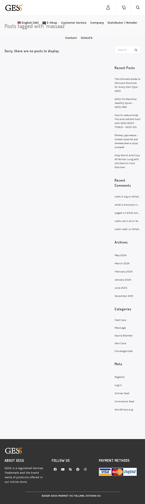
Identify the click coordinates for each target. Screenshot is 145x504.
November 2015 (124, 296)
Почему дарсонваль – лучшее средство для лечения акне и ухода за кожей (126, 141)
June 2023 (121, 287)
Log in (118, 385)
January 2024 (123, 279)
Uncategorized (123, 351)
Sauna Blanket (124, 335)
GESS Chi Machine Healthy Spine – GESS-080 (126, 103)
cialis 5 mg (121, 196)
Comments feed (124, 401)
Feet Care (120, 320)
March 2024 (122, 263)
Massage (120, 327)
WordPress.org (124, 409)
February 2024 (124, 271)
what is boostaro (125, 204)
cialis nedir (121, 229)
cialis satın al (123, 221)
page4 (118, 213)
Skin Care (120, 343)
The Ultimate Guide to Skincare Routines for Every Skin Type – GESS (127, 85)
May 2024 (120, 255)
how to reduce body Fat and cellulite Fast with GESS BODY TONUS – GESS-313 (127, 121)
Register (120, 377)
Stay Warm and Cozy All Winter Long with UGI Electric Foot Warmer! (127, 161)
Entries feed (122, 393)
